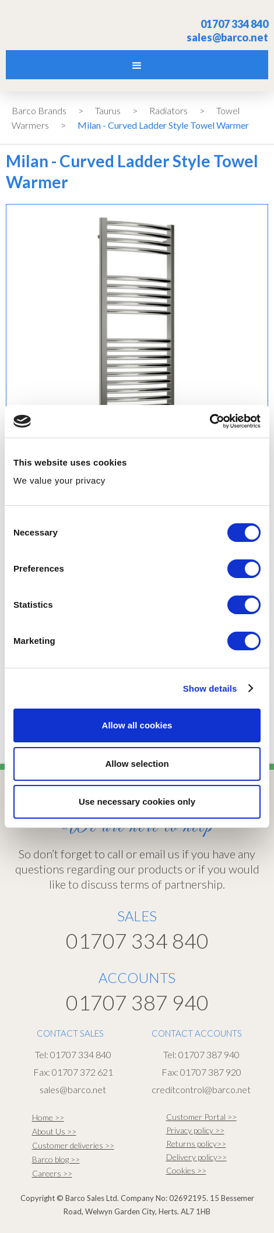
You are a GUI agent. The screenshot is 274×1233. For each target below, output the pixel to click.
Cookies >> (186, 1170)
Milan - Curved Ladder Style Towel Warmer (163, 125)
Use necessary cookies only (137, 801)
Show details (210, 688)
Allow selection (136, 764)
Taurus (108, 110)
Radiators (168, 110)
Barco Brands (39, 110)
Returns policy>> (196, 1144)
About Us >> (54, 1131)
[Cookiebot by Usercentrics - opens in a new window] (210, 421)
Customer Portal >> (201, 1117)
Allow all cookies (137, 725)
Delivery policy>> (196, 1157)
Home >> (48, 1117)
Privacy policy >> (195, 1130)
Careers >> (52, 1173)
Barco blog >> (56, 1159)
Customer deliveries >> (73, 1145)
